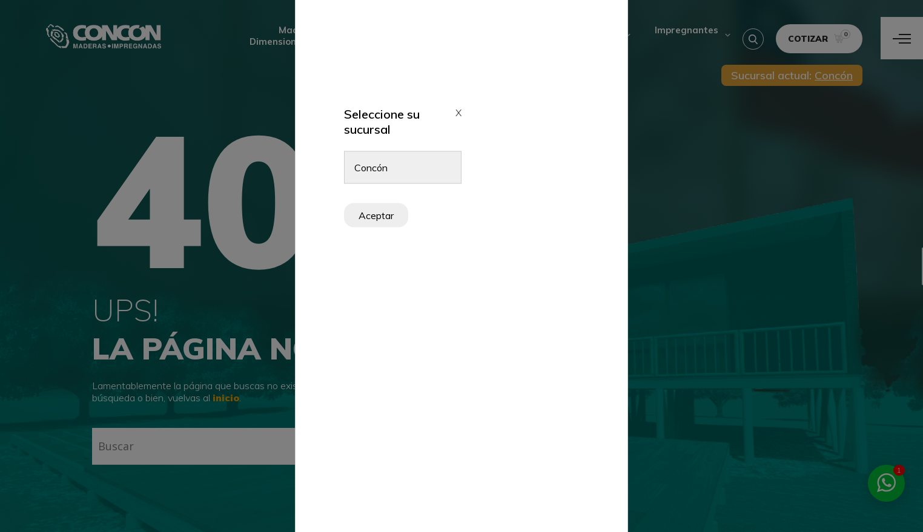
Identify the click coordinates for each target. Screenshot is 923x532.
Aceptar (376, 215)
